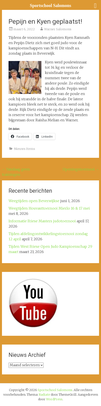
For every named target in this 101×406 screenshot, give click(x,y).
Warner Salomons (57, 29)
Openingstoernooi (81, 169)
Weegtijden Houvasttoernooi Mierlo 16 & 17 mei (49, 208)
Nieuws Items (24, 149)
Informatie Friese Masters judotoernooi (42, 221)
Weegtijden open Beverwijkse (34, 201)
